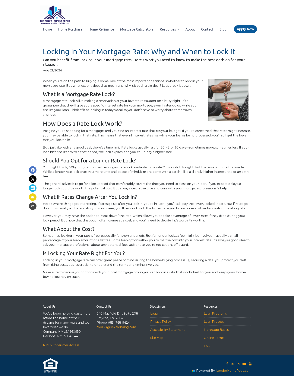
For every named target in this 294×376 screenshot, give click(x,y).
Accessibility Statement (167, 330)
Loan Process (214, 321)
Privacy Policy (160, 321)
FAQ (207, 346)
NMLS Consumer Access (61, 345)
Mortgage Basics (216, 330)
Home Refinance (101, 29)
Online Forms (214, 338)
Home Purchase (70, 29)
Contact (207, 29)
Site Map (156, 338)
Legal (154, 313)
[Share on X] (32, 179)
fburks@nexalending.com (116, 327)
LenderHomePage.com (233, 370)
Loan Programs (215, 313)
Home (47, 29)
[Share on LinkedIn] (32, 188)
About (190, 29)
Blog (222, 29)
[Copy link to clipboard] (32, 206)
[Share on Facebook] (32, 170)
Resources (168, 29)
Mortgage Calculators (137, 29)
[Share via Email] (32, 197)
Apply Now (245, 29)
